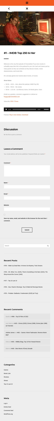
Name (5, 183)
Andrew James (10, 332)
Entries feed (7, 407)
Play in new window (15, 115)
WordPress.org (8, 414)
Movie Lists (7, 373)
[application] (27, 108)
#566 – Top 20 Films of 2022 (19, 316)
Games (6, 370)
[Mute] (42, 106)
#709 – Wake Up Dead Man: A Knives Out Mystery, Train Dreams (23, 265)
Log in (5, 403)
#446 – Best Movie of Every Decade (21, 348)
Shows (6, 380)
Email (5, 194)
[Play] (6, 109)
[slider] (24, 109)
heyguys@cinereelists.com (12, 96)
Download (25, 115)
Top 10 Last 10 (8, 384)
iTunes (16, 101)
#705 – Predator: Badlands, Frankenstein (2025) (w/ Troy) (21, 293)
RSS (11, 101)
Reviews (6, 377)
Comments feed (8, 410)
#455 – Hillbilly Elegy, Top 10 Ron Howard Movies (25, 342)
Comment (7, 163)
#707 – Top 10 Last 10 (10, 280)
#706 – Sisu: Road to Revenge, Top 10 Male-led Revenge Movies (23, 287)
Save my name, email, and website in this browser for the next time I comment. (25, 220)
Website (6, 205)
